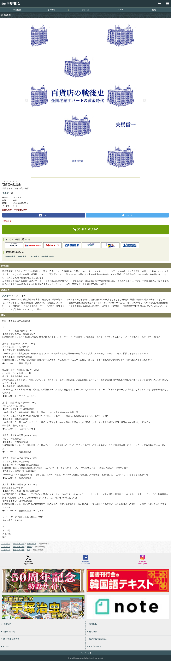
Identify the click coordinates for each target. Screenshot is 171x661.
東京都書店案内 (47, 257)
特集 (154, 10)
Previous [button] (26, 100)
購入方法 (128, 632)
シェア (45, 215)
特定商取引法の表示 (128, 639)
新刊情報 (17, 10)
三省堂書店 (21, 257)
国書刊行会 (10, 3)
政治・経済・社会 (18, 550)
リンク (43, 646)
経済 (28, 550)
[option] (85, 99)
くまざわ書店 (34, 257)
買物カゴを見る (159, 3)
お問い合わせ (43, 632)
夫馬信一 (6, 193)
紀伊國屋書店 (10, 257)
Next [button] (144, 100)
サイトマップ (128, 646)
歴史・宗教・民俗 (18, 543)
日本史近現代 (31, 543)
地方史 (29, 547)
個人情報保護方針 (43, 639)
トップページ (5, 543)
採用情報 (128, 624)
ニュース (119, 9)
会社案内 (43, 624)
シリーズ (85, 10)
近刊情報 (51, 10)
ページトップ (86, 653)
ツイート (129, 215)
